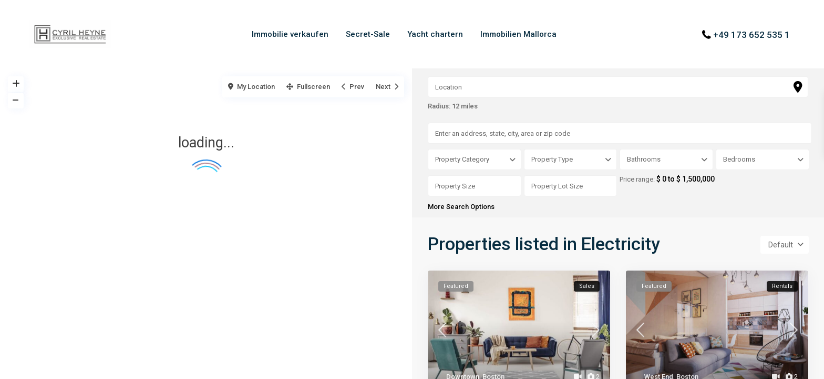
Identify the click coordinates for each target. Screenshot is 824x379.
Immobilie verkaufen (290, 34)
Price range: (638, 179)
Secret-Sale (368, 34)
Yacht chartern (435, 34)
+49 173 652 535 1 (751, 34)
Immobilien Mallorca (518, 34)
